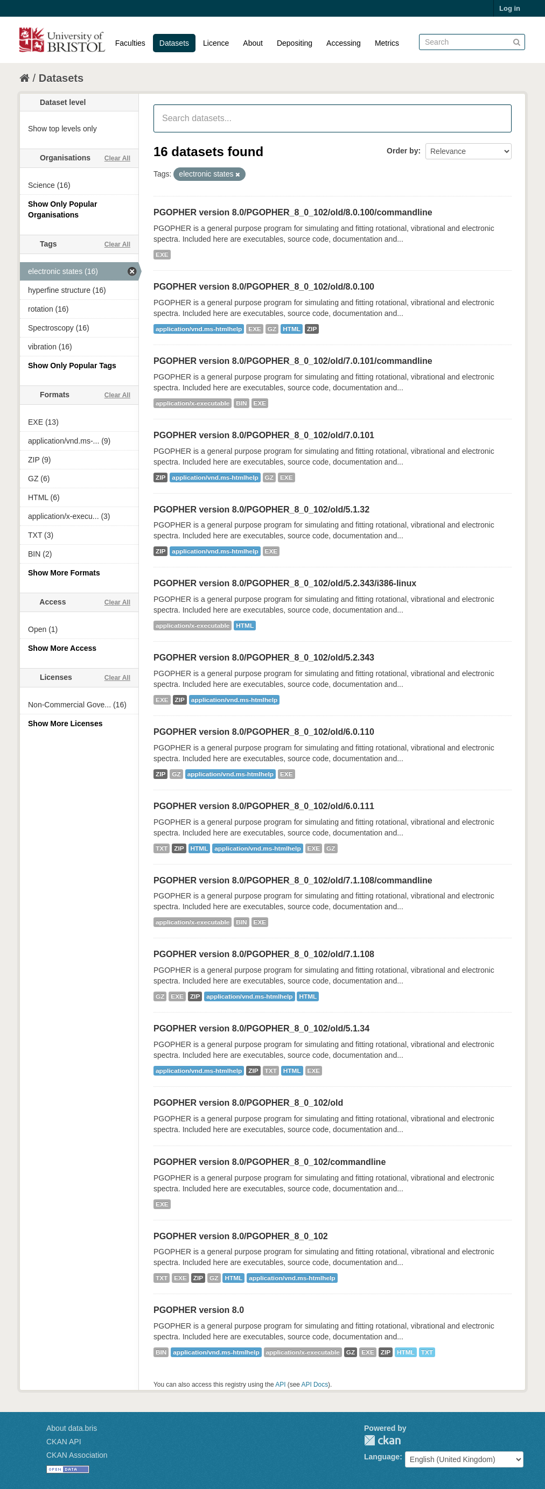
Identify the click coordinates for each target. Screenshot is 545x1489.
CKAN (382, 1440)
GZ (272, 329)
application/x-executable (192, 403)
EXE (162, 254)
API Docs (315, 1384)
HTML (292, 329)
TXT (161, 848)
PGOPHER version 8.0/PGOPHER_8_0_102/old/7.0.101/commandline (292, 361)
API (280, 1384)
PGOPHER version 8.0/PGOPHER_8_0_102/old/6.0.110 (263, 731)
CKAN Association (77, 1455)
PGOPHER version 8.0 (198, 1310)
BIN (241, 403)
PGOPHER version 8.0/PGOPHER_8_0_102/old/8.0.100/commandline (292, 212)
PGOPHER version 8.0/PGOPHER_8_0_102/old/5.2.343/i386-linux (284, 583)
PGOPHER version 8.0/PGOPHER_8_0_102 (240, 1236)
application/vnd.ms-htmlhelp (199, 329)
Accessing (343, 43)
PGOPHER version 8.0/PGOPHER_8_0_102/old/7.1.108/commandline (292, 880)
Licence (216, 43)
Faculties (130, 43)
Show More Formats (64, 572)
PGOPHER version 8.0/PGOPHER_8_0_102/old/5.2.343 (263, 657)
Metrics (387, 43)
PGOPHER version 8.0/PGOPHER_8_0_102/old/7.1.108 (263, 954)
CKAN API (63, 1441)
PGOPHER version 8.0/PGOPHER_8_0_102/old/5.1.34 (261, 1028)
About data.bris (71, 1428)
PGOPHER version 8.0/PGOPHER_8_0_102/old (248, 1102)
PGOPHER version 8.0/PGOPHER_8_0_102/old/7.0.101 (263, 435)
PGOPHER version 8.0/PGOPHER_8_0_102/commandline (269, 1162)
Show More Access (62, 648)
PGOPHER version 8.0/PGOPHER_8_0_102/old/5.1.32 (261, 509)
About (253, 43)
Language (382, 1456)
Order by (402, 150)
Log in (509, 8)
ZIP (312, 329)
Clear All (117, 158)
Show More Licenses (65, 723)
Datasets (174, 43)
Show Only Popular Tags (72, 365)
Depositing (294, 43)
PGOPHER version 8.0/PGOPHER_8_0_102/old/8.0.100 (263, 286)
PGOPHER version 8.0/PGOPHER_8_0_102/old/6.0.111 (263, 806)
